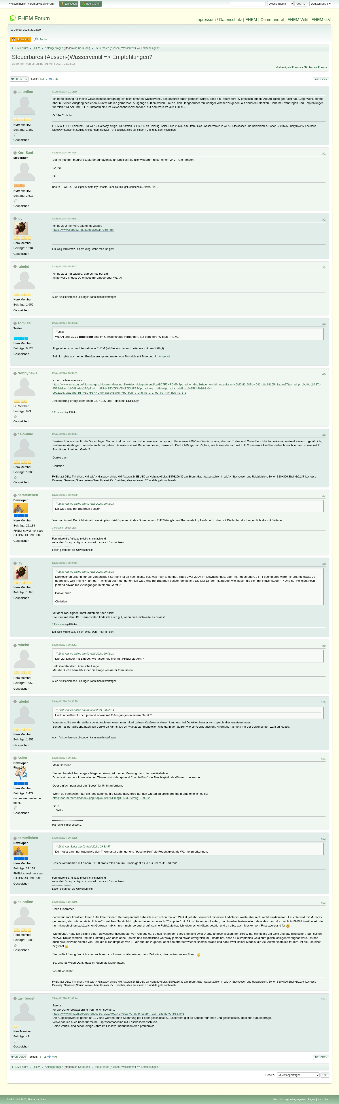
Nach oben (18, 1056)
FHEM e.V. (321, 19)
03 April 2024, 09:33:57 (65, 758)
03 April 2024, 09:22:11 (65, 563)
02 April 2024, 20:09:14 (65, 434)
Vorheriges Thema (288, 67)
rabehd (23, 266)
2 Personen (58, 527)
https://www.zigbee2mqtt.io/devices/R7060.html (83, 229)
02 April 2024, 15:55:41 (65, 266)
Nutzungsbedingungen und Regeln (297, 1099)
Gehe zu (270, 1074)
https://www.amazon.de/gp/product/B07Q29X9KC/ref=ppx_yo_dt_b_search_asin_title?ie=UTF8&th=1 (118, 1013)
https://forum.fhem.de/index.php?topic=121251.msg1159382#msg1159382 (101, 798)
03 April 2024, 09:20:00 (65, 495)
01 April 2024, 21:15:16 (65, 91)
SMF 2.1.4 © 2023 (16, 1099)
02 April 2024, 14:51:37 (65, 218)
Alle (55, 78)
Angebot (164, 356)
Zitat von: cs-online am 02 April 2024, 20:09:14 (86, 503)
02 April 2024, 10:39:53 (65, 152)
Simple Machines (37, 1099)
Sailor (22, 758)
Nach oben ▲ (325, 1099)
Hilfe (274, 1099)
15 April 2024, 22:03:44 (65, 998)
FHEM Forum (34, 18)
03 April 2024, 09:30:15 (65, 701)
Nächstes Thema (315, 67)
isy (19, 219)
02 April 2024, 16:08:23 (65, 323)
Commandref (272, 19)
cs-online (25, 92)
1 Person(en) (59, 412)
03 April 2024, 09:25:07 (65, 645)
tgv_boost (25, 998)
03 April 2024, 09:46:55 (65, 837)
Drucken (321, 79)
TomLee (24, 323)
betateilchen (27, 495)
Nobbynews (27, 373)
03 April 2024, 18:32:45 (65, 901)
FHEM (251, 19)
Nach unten (19, 79)
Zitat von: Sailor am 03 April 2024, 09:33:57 (84, 846)
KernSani (83, 48)
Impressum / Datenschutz (218, 19)
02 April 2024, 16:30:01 (65, 373)
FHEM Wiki (298, 19)
